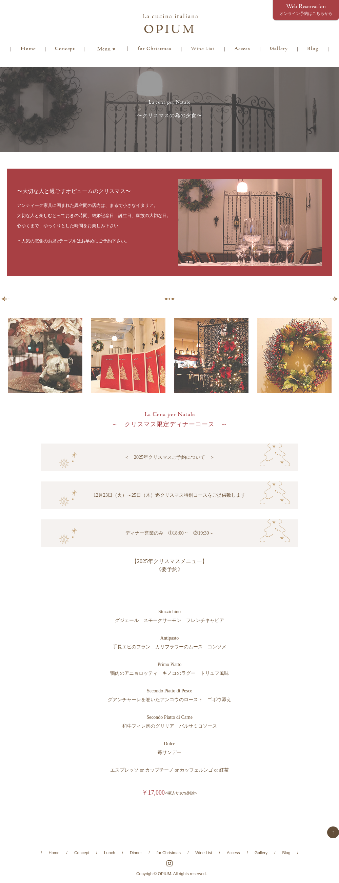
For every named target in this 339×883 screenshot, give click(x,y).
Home (28, 48)
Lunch (109, 852)
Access (242, 48)
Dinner (136, 852)
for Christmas (155, 48)
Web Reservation (306, 9)
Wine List (203, 48)
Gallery (279, 48)
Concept (65, 48)
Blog (312, 48)
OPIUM (170, 25)
